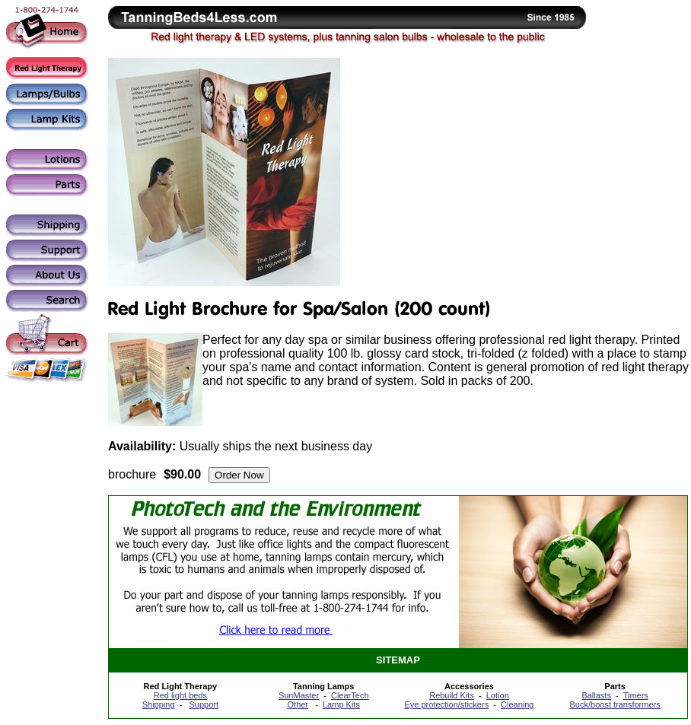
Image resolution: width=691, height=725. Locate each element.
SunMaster (299, 695)
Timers (635, 695)
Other (298, 704)
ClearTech (350, 695)
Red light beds (180, 695)
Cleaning (517, 704)
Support (203, 704)
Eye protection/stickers (446, 704)
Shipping (158, 704)
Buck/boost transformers (615, 704)
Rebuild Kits (451, 695)
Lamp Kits (341, 704)
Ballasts (596, 695)
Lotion (497, 695)
